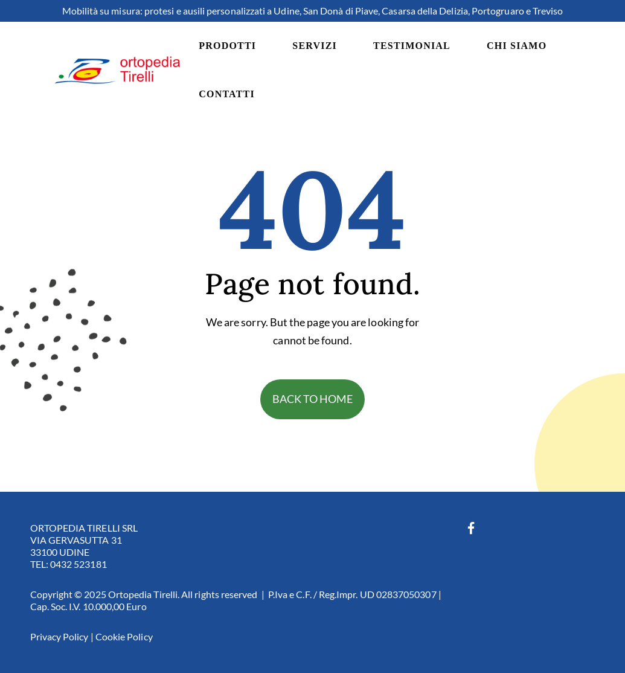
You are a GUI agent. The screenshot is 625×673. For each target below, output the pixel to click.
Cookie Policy (124, 636)
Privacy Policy (59, 636)
